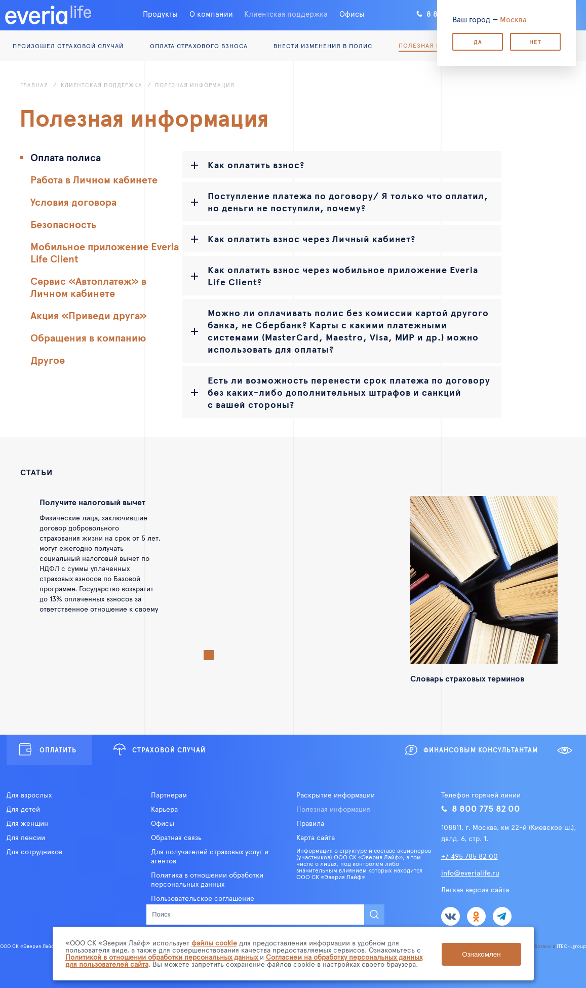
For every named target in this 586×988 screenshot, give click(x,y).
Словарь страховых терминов (467, 677)
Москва (513, 19)
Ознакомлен (481, 954)
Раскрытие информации (335, 795)
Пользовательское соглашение (202, 898)
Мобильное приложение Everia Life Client (104, 252)
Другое (47, 360)
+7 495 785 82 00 (469, 856)
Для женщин (27, 823)
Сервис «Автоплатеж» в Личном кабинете (88, 287)
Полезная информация (333, 809)
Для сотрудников (34, 851)
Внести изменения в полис (323, 46)
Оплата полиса (65, 157)
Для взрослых (29, 795)
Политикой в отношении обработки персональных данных (162, 957)
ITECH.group (571, 945)
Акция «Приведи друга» (88, 315)
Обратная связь (176, 837)
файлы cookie (214, 942)
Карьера (164, 809)
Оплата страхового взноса (199, 46)
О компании (211, 13)
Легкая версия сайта (475, 889)
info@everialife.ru (470, 873)
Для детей (23, 809)
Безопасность (63, 224)
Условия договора (73, 202)
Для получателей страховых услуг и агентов (209, 856)
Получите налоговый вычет (92, 501)
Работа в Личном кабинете (94, 179)
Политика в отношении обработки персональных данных (207, 879)
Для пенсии (25, 837)
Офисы (352, 13)
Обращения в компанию (88, 337)
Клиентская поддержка (286, 13)
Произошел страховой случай (68, 46)
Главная (34, 85)
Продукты (160, 13)
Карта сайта (315, 837)
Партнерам (169, 795)
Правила (310, 823)
